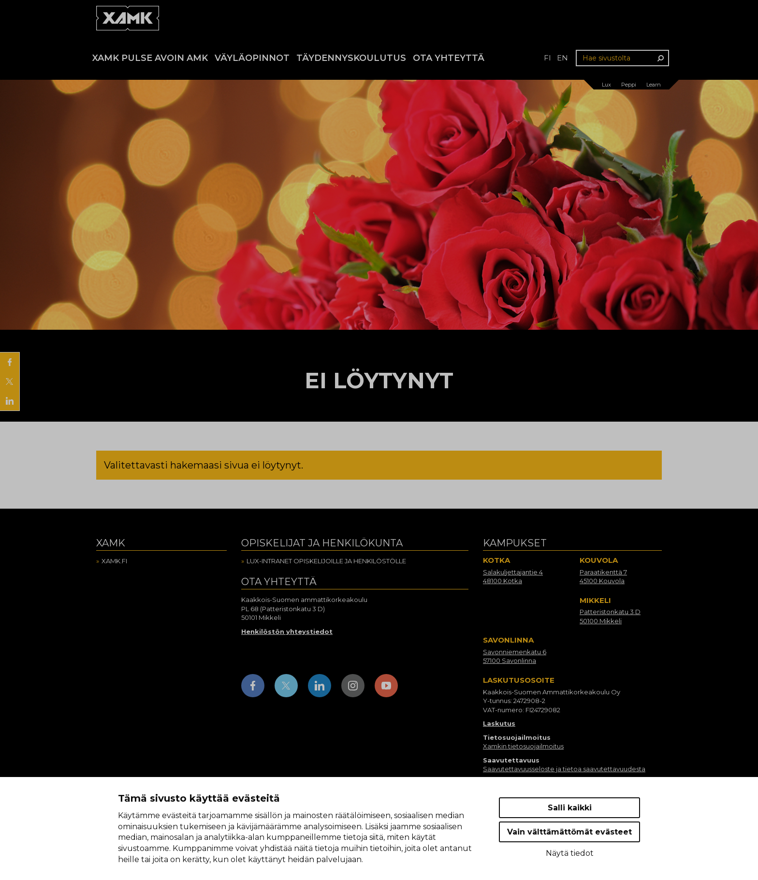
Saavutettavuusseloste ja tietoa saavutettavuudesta (564, 769)
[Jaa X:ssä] (9, 381)
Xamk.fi (114, 561)
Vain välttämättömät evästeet (569, 831)
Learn (653, 84)
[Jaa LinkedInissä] (9, 401)
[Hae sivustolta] (622, 58)
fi (547, 57)
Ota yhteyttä (448, 58)
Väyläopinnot (252, 58)
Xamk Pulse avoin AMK (150, 58)
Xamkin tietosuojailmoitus (523, 746)
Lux (606, 84)
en (562, 57)
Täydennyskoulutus (351, 58)
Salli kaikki (570, 807)
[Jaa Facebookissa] (9, 362)
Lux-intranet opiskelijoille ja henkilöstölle (326, 561)
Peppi (628, 84)
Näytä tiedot (570, 853)
